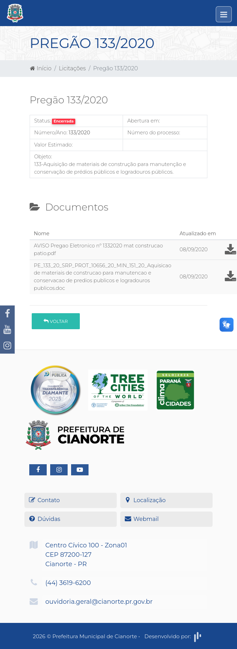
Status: (42, 121)
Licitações (72, 68)
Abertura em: (143, 121)
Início (41, 68)
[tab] (35, 225)
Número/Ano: (50, 132)
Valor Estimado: (53, 145)
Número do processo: (153, 132)
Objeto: (43, 156)
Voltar (56, 321)
